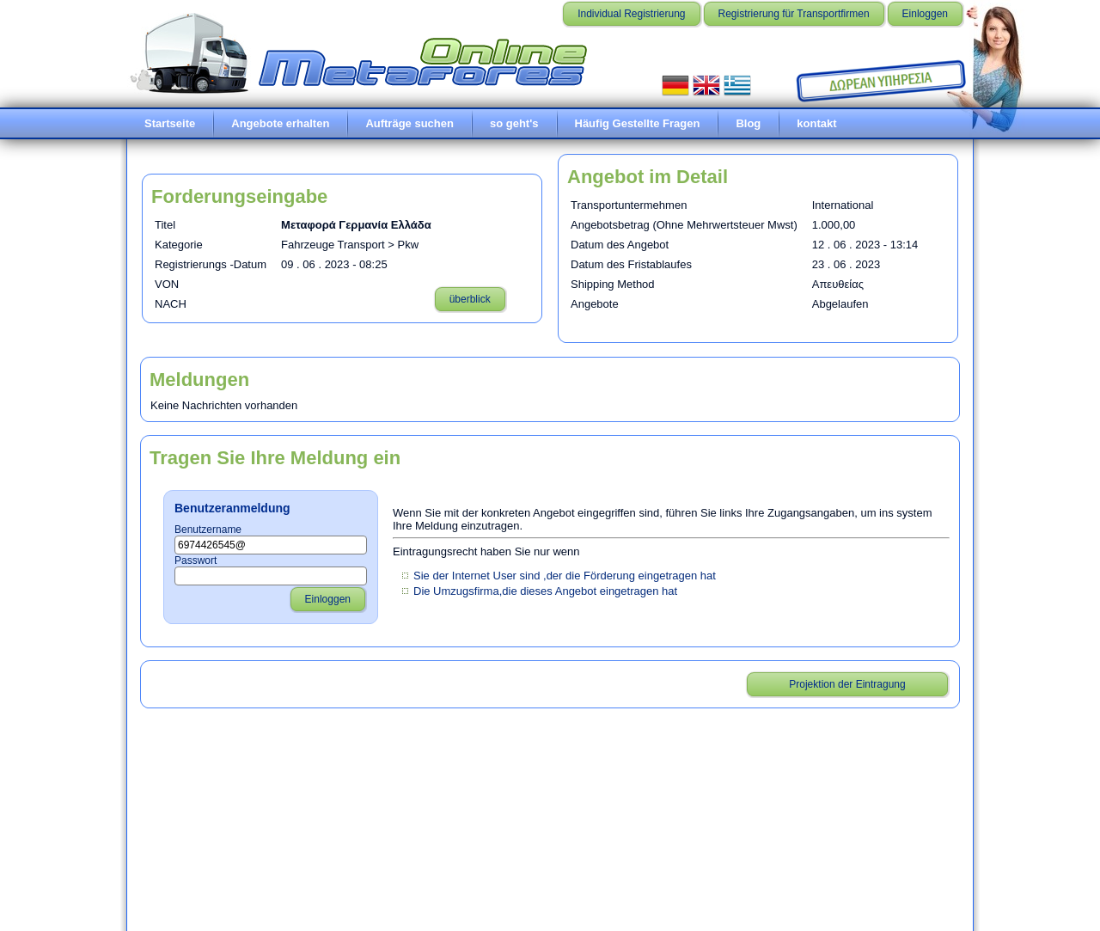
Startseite (169, 123)
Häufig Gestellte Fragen (637, 123)
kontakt (816, 123)
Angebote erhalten (280, 123)
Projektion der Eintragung (847, 684)
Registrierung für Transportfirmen (794, 14)
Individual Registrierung (631, 14)
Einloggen (925, 14)
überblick (470, 299)
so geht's (514, 123)
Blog (748, 123)
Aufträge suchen (409, 123)
